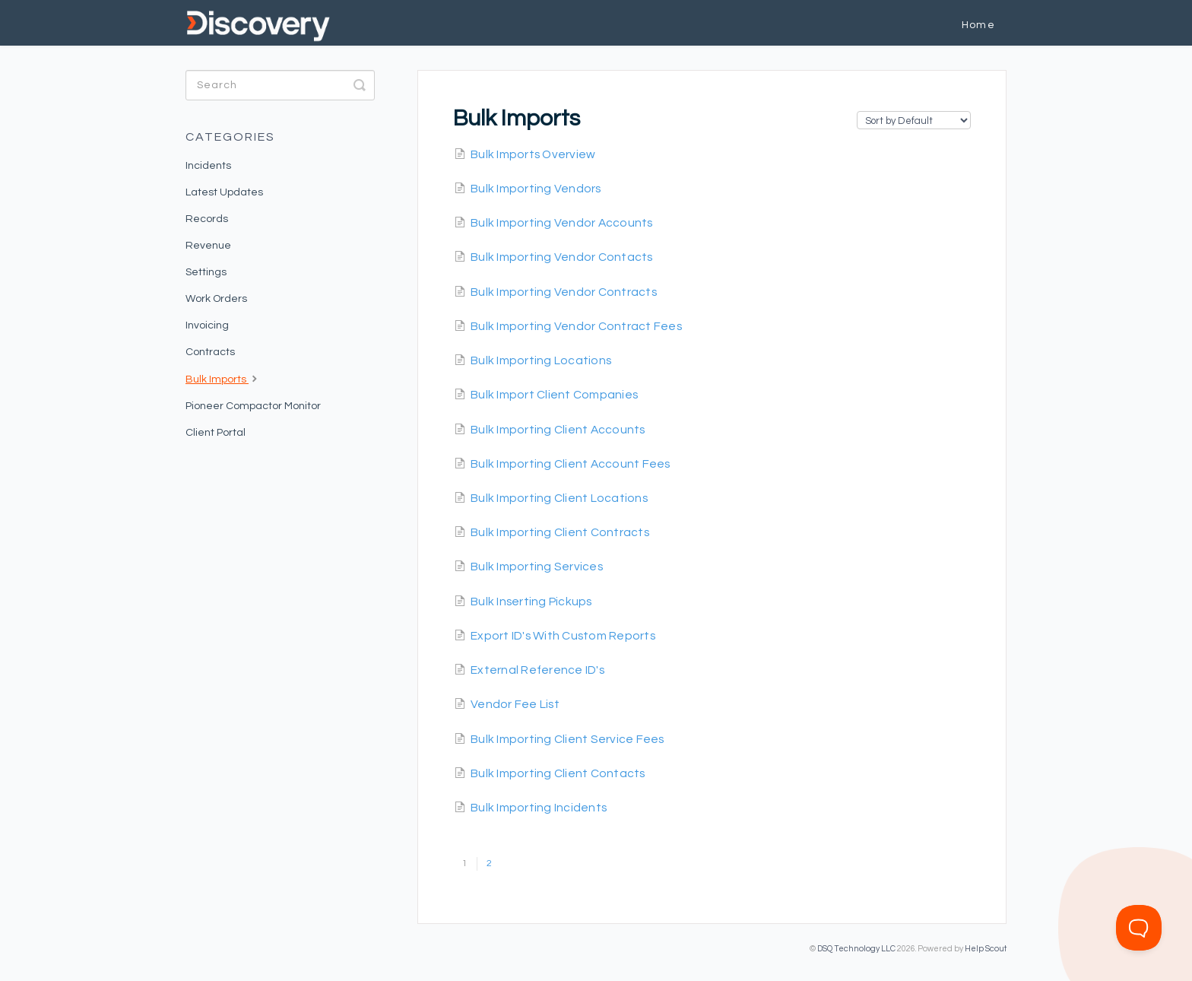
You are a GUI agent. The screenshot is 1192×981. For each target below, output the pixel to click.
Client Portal (215, 432)
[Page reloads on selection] (914, 120)
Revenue (208, 245)
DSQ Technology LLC (856, 948)
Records (206, 219)
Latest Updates (224, 192)
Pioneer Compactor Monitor (253, 406)
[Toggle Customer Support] (1139, 928)
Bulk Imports (223, 378)
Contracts (210, 352)
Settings (206, 272)
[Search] (280, 85)
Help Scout (986, 948)
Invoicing (207, 325)
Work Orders (216, 299)
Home (978, 25)
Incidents (208, 165)
